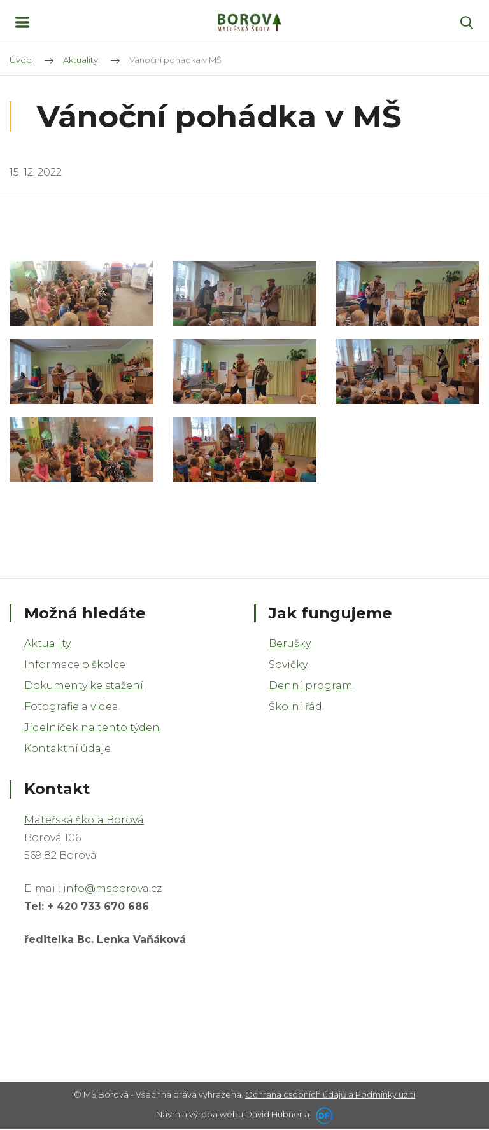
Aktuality (47, 644)
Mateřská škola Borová (84, 820)
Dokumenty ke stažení (83, 686)
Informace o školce (74, 665)
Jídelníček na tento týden (92, 728)
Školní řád (295, 707)
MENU (22, 22)
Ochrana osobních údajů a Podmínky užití (330, 1094)
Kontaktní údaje (67, 749)
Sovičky (288, 665)
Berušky (290, 644)
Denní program (311, 686)
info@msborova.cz (112, 888)
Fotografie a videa (71, 707)
